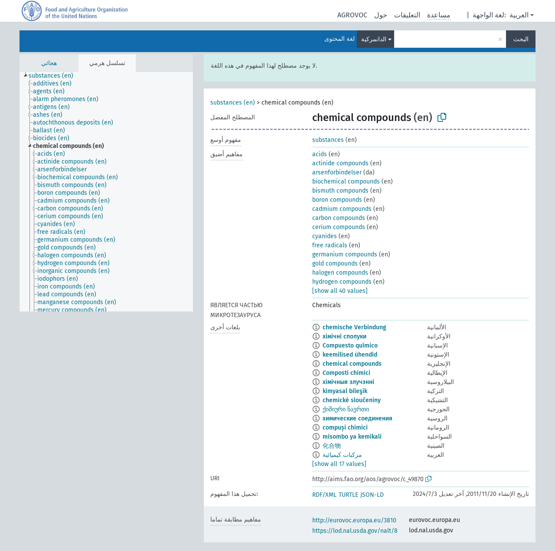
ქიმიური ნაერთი (346, 409)
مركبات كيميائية (342, 455)
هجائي (49, 63)
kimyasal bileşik (345, 391)
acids (319, 154)
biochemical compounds (346, 181)
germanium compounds (344, 254)
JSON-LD (372, 495)
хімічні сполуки (344, 336)
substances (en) (232, 102)
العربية (519, 15)
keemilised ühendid (350, 354)
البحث (521, 39)
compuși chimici (345, 427)
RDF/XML (324, 495)
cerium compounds (338, 227)
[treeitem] (54, 76)
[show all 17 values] (339, 464)
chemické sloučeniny (352, 400)
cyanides (324, 236)
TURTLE (348, 495)
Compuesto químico (350, 345)
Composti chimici (346, 373)
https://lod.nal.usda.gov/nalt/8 (355, 531)
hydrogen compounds (342, 281)
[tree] (106, 192)
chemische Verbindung (354, 327)
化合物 (332, 445)
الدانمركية (373, 39)
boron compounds (337, 199)
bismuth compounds (340, 190)
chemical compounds (352, 363)
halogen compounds (340, 272)
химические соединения (357, 418)
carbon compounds (338, 218)
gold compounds (335, 263)
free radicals (329, 245)
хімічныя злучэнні (348, 382)
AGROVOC (352, 15)
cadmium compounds (342, 209)
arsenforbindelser (337, 172)
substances (328, 140)
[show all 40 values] (340, 291)
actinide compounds (340, 163)
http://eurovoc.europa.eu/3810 (354, 520)
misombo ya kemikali (352, 436)
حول (380, 15)
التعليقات (407, 15)
